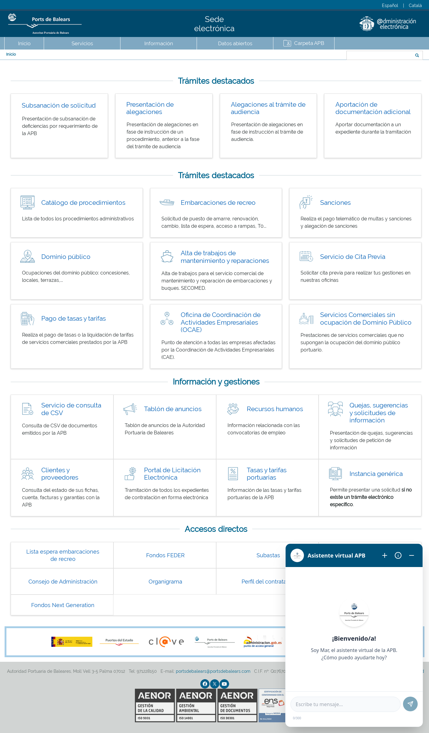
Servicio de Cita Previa (352, 256)
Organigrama (165, 581)
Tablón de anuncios (173, 409)
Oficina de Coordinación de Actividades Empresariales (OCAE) (221, 322)
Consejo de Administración (63, 581)
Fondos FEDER (165, 555)
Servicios (82, 43)
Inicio (24, 43)
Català (415, 5)
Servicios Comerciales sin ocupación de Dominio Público (366, 318)
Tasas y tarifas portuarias (267, 473)
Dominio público (66, 256)
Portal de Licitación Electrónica (172, 473)
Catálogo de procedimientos (83, 202)
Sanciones (335, 202)
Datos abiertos (235, 43)
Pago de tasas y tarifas (73, 318)
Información (158, 43)
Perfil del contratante (268, 581)
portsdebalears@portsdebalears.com (213, 671)
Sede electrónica (214, 24)
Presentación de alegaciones (150, 108)
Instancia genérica (376, 473)
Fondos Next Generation (62, 605)
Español (390, 5)
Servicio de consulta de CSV (71, 409)
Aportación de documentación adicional (373, 108)
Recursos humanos (275, 409)
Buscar (326, 56)
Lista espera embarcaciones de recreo (62, 555)
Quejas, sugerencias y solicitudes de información (378, 412)
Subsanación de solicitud (59, 105)
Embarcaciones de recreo (218, 202)
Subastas (268, 555)
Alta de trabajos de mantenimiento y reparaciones (225, 256)
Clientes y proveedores (59, 473)
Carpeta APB (309, 43)
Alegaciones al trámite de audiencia (268, 108)
